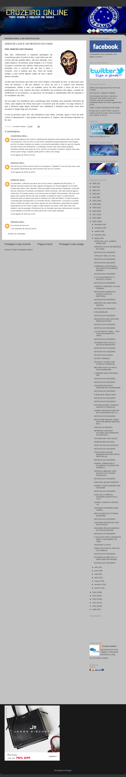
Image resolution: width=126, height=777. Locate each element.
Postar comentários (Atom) (22, 250)
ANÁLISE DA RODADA (103, 427)
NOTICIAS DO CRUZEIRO (104, 519)
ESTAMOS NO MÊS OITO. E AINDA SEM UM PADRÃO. (105, 558)
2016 (94, 218)
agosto (97, 238)
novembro (98, 228)
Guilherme (15, 180)
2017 (94, 214)
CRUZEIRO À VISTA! (102, 545)
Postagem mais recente (18, 244)
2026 (94, 183)
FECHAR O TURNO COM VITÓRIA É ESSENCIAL (104, 363)
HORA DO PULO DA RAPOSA (106, 445)
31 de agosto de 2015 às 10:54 (23, 172)
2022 (94, 197)
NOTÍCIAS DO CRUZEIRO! (105, 401)
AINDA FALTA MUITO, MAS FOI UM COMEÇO (106, 549)
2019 (94, 208)
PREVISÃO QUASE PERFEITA (106, 482)
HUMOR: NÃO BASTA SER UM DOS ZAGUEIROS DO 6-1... (106, 412)
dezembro (98, 224)
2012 (94, 599)
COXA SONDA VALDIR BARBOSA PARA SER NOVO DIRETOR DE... (106, 454)
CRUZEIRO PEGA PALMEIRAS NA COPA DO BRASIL (106, 529)
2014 (94, 592)
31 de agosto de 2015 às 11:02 (23, 214)
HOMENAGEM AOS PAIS (104, 442)
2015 (94, 221)
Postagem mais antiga (71, 244)
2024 (94, 190)
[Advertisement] (105, 688)
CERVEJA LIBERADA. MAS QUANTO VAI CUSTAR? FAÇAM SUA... (105, 473)
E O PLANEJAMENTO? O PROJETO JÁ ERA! (104, 278)
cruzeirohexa (16, 136)
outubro (97, 231)
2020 (94, 204)
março (97, 581)
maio (96, 574)
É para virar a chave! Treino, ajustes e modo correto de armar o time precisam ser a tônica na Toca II (105, 113)
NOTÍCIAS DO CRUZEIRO (104, 252)
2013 (94, 596)
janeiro (97, 588)
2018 (94, 211)
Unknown (15, 163)
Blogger (68, 770)
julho (96, 567)
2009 (94, 609)
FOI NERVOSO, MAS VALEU (105, 438)
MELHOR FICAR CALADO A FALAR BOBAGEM (105, 369)
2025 (94, 187)
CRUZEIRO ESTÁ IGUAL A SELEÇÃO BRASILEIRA (105, 344)
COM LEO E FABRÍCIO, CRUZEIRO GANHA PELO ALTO (105, 497)
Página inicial (45, 244)
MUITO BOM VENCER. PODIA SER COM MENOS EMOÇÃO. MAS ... (107, 422)
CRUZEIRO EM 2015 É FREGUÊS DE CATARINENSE (107, 387)
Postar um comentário (16, 234)
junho (96, 571)
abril (96, 578)
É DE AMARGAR (101, 312)
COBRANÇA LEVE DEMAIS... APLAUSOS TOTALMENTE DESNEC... (106, 268)
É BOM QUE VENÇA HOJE (105, 395)
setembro (98, 235)
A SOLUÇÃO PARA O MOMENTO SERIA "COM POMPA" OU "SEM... (107, 539)
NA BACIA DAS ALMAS (103, 355)
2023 (94, 194)
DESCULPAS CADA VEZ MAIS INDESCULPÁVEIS (106, 320)
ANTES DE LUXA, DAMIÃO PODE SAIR (105, 242)
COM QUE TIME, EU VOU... (105, 256)
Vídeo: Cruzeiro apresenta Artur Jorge (104, 108)
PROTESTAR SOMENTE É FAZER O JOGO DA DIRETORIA (105, 294)
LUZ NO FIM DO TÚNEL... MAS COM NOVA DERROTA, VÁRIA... (106, 333)
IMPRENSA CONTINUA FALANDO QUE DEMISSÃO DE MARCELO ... (106, 433)
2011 (94, 603)
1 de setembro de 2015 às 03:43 (23, 229)
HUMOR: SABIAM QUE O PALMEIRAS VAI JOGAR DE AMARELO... (106, 465)
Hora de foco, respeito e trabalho (103, 93)
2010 (94, 606)
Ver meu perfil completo (99, 658)
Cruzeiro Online (109, 646)
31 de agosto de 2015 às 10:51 (23, 155)
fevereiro (98, 584)
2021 (94, 201)
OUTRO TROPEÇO (102, 358)
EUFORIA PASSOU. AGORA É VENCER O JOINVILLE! (106, 406)
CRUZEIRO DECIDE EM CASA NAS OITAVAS (106, 524)
